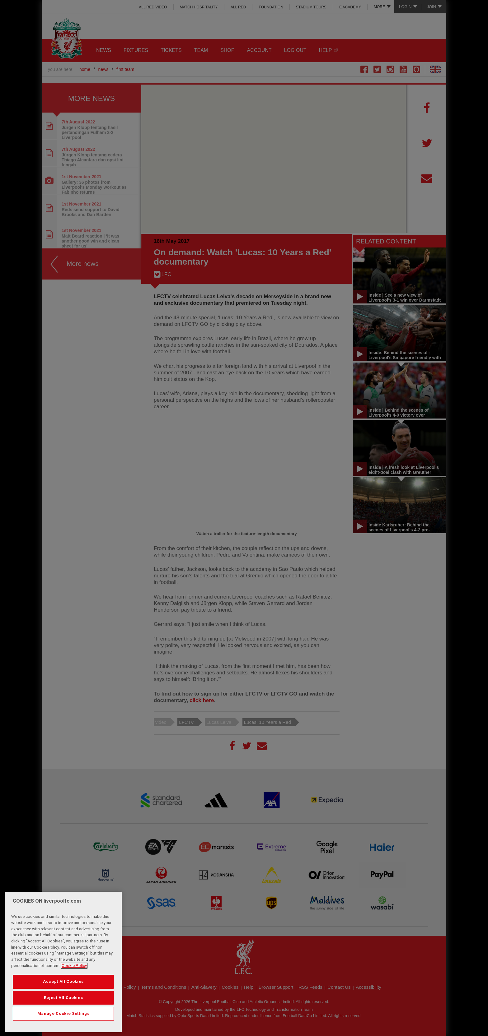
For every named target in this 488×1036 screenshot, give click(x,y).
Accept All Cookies (63, 981)
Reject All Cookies (63, 997)
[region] (63, 962)
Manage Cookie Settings (63, 1013)
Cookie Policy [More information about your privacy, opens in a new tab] (74, 965)
